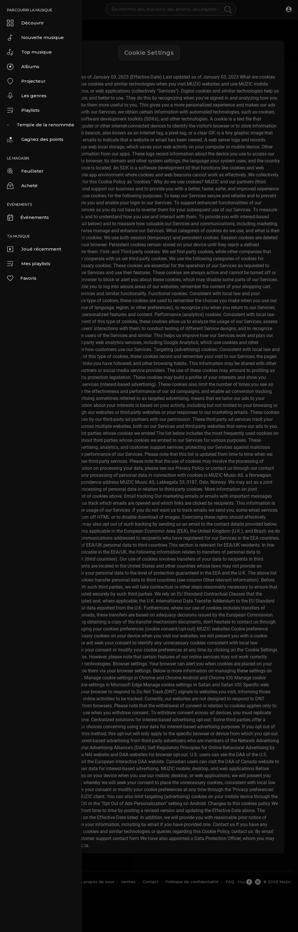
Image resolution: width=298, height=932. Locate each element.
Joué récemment (34, 249)
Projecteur (26, 81)
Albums (23, 66)
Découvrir (25, 23)
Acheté (22, 185)
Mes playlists (28, 264)
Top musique (29, 52)
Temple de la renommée (40, 125)
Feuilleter (25, 171)
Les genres (27, 96)
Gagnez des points (35, 139)
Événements (27, 217)
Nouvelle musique (35, 37)
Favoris (21, 278)
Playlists (23, 110)
